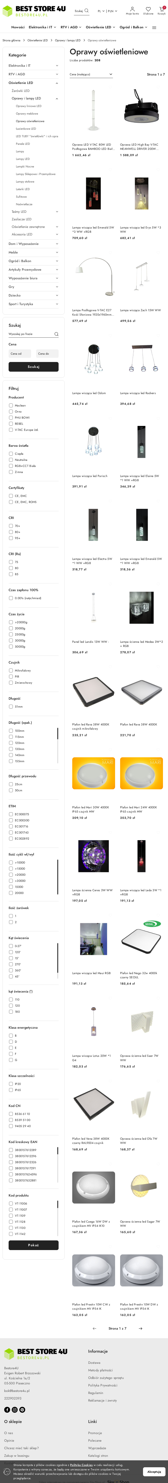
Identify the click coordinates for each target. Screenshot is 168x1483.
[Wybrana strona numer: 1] (117, 1328)
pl (101, 11)
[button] (42, 27)
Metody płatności (100, 1370)
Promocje (95, 1433)
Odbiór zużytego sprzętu (106, 1377)
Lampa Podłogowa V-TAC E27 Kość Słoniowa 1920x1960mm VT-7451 (92, 312)
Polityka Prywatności (102, 1385)
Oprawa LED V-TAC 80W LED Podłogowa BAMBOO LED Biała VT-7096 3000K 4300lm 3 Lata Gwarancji (93, 146)
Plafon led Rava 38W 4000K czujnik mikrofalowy (90, 726)
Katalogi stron (98, 1455)
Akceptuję (154, 1472)
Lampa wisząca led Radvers (138, 393)
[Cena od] (20, 353)
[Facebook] (7, 1410)
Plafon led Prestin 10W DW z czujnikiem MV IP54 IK (139, 1306)
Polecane (94, 1440)
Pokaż (33, 1245)
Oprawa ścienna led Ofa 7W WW (138, 1141)
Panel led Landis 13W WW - (90, 642)
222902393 (12, 1398)
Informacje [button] (98, 1351)
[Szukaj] (56, 335)
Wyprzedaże (97, 1448)
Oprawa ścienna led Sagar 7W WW (140, 1223)
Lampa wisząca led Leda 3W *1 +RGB (140, 892)
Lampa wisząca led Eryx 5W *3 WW (140, 229)
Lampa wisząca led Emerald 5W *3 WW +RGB (93, 229)
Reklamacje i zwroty (102, 1400)
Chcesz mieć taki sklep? (21, 1448)
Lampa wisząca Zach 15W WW (140, 310)
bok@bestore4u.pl (17, 1390)
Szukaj (34, 366)
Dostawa (94, 1362)
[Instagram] (15, 1410)
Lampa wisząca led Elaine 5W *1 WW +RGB (139, 478)
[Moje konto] (132, 11)
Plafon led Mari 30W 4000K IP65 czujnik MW (90, 809)
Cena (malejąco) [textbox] (80, 74)
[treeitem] (34, 65)
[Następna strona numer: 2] (140, 1328)
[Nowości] (18, 27)
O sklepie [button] (13, 1422)
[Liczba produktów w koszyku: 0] (161, 11)
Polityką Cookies (81, 1465)
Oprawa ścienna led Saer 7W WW (139, 1058)
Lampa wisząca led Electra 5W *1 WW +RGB (92, 561)
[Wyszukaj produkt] (81, 11)
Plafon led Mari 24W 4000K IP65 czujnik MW (138, 809)
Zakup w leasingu (16, 1455)
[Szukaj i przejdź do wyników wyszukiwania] (86, 11)
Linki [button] (92, 1422)
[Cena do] (47, 353)
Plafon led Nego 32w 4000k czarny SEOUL (138, 975)
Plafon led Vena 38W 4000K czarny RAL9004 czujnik (90, 1141)
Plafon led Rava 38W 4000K (138, 724)
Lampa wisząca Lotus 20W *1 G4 (91, 1058)
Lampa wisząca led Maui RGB (91, 973)
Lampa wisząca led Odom (89, 393)
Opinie (9, 1440)
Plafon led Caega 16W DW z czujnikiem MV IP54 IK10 (91, 1223)
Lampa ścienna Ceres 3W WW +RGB (92, 892)
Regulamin (95, 1392)
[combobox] (91, 74)
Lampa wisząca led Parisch (89, 476)
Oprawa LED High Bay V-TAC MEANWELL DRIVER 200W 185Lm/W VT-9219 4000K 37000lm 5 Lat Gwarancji (139, 146)
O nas (8, 1433)
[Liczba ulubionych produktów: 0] (148, 11)
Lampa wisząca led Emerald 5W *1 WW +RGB (141, 561)
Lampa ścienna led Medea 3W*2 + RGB (141, 644)
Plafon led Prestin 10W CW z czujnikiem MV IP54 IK (91, 1306)
